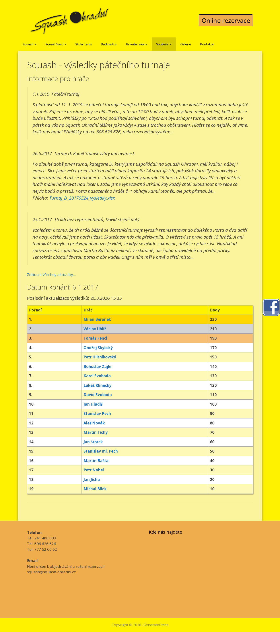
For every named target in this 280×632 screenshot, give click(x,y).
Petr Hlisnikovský (100, 357)
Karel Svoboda (97, 375)
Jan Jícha (92, 479)
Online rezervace (226, 20)
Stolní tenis (83, 44)
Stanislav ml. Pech (101, 451)
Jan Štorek (93, 441)
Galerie (185, 44)
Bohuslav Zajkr (98, 366)
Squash (30, 44)
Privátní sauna (136, 44)
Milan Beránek (97, 319)
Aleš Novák (94, 423)
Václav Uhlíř (95, 328)
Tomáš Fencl (95, 338)
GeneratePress (156, 624)
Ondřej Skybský (98, 347)
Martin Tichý (96, 432)
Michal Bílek (95, 488)
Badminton (109, 44)
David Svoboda (98, 394)
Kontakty (207, 44)
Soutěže (163, 44)
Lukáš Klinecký (97, 385)
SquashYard (55, 44)
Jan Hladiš (93, 404)
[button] (35, 44)
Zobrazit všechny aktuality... (51, 274)
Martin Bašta (96, 460)
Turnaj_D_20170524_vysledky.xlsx (82, 198)
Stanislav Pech (97, 413)
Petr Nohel (94, 470)
